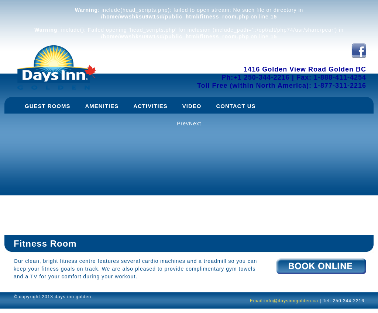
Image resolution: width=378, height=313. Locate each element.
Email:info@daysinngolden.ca (284, 300)
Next (195, 123)
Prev (183, 123)
